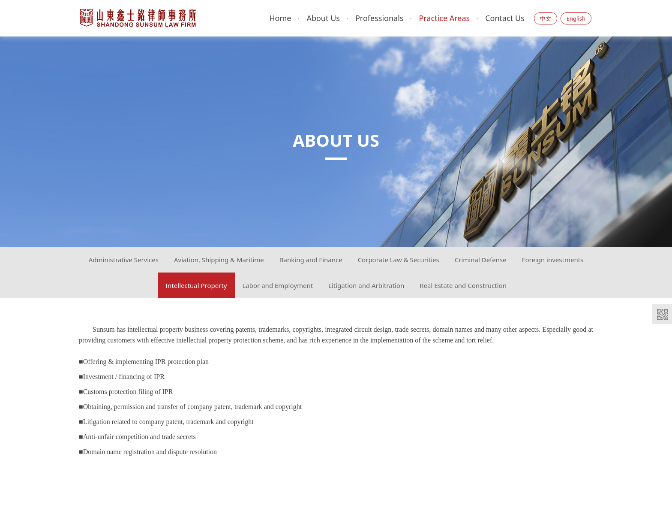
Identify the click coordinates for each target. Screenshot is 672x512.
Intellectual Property (196, 285)
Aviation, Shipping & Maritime (219, 259)
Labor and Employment (278, 285)
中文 (545, 18)
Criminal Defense (481, 259)
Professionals (379, 18)
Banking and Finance (310, 259)
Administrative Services (124, 259)
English (576, 18)
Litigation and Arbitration (366, 285)
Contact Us (505, 18)
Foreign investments (553, 259)
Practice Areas (444, 18)
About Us (323, 18)
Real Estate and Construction (463, 285)
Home (280, 18)
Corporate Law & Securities (398, 259)
